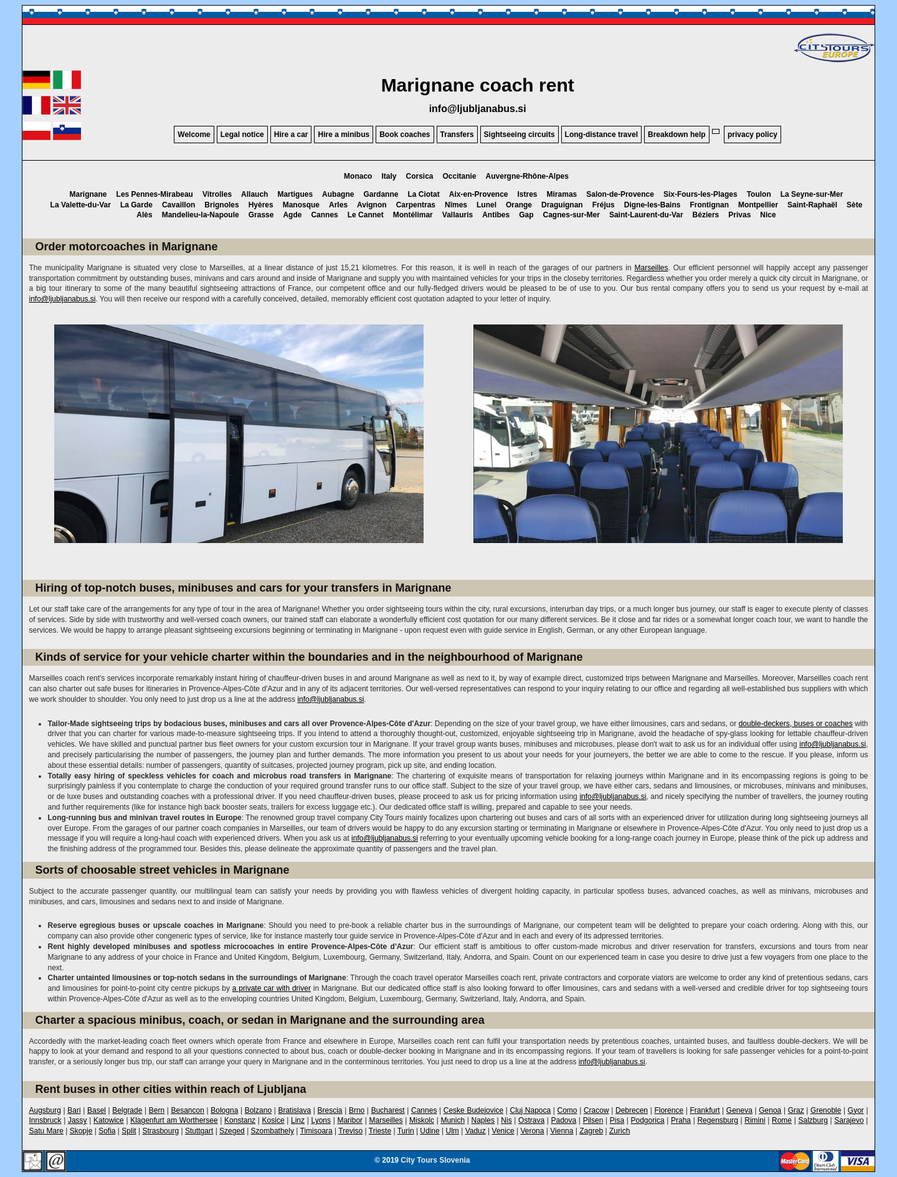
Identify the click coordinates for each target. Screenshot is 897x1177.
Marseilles (651, 267)
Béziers (706, 214)
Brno (356, 1110)
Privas (739, 214)
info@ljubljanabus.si (477, 108)
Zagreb (591, 1131)
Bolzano (258, 1110)
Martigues (295, 194)
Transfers (457, 134)
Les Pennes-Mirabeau (154, 194)
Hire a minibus (343, 134)
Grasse (261, 214)
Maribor (350, 1120)
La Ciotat (423, 194)
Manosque (301, 205)
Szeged (232, 1131)
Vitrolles (217, 194)
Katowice (108, 1120)
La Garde (136, 205)
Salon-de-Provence (620, 194)
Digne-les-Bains (652, 205)
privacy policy (752, 134)
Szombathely (272, 1131)
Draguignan (562, 205)
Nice (768, 214)
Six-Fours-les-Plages (700, 194)
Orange (519, 205)
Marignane (88, 194)
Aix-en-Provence (478, 194)
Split (128, 1131)
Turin (405, 1131)
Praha (681, 1120)
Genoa (770, 1110)
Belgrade (127, 1110)
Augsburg (44, 1110)
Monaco (358, 176)
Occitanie (460, 176)
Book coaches (404, 134)
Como (567, 1110)
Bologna (224, 1110)
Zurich (619, 1131)
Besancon (187, 1110)
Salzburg (812, 1120)
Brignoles (221, 205)
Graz (796, 1110)
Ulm (452, 1131)
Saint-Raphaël (812, 205)
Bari (73, 1110)
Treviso (350, 1131)
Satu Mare (46, 1131)
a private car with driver (271, 988)
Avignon (372, 205)
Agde (292, 214)
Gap (526, 214)
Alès (144, 214)
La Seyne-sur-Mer (812, 194)
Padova (564, 1120)
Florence (668, 1110)
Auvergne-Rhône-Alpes (527, 176)
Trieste (380, 1131)
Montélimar (413, 214)
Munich (452, 1120)
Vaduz (475, 1131)
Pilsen (593, 1120)
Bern (156, 1110)
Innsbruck (45, 1120)
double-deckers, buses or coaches (796, 723)
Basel (96, 1110)
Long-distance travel (601, 134)
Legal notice (242, 134)
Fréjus (603, 205)
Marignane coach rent (477, 85)
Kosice (273, 1120)
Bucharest (388, 1110)
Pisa (617, 1120)
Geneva (739, 1110)
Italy (388, 176)
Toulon (759, 194)
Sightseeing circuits (519, 134)
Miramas (562, 194)
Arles (338, 205)
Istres (528, 194)
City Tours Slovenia (435, 1160)
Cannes (324, 214)
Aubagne (338, 194)
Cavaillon (178, 205)
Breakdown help (677, 134)
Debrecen (631, 1110)
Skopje (81, 1131)
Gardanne (380, 194)
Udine (429, 1131)
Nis (506, 1120)
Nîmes (456, 205)
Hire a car (291, 134)
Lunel (486, 205)
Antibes (496, 214)
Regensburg (717, 1120)
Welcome (194, 134)
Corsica (419, 176)
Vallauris (457, 214)
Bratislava (294, 1110)
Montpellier (758, 205)
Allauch (254, 194)
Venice (503, 1131)
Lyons (321, 1120)
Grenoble (825, 1110)
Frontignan (709, 205)
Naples (483, 1120)
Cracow (596, 1110)
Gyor (856, 1110)
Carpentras (415, 205)
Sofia (106, 1131)
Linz (298, 1120)
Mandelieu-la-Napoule (200, 214)
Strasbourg (160, 1131)
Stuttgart (199, 1131)
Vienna (561, 1131)
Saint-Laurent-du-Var (646, 214)
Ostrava (531, 1120)
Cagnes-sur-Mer (571, 214)
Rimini (754, 1120)
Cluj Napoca (530, 1110)
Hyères (261, 205)
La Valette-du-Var (80, 205)
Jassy (77, 1120)
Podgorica (648, 1120)
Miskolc (421, 1120)
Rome (782, 1120)
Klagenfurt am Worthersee (173, 1120)
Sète (854, 205)
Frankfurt (704, 1110)
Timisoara (316, 1131)
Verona (532, 1131)
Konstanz (239, 1120)
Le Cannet (366, 214)
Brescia (330, 1110)
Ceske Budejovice (473, 1110)
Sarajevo (848, 1120)
